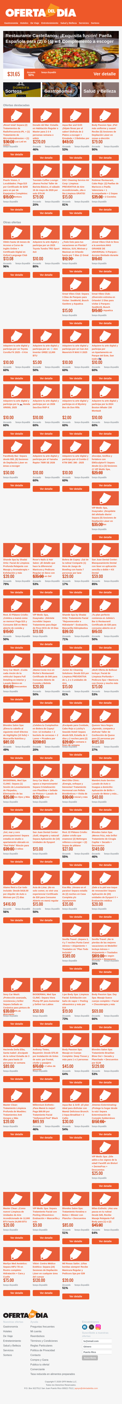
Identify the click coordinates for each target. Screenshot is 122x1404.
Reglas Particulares (41, 1345)
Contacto (35, 1355)
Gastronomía (11, 23)
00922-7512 (67, 1388)
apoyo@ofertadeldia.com (86, 1388)
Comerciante (37, 1369)
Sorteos (95, 23)
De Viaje (34, 23)
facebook (84, 1327)
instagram (98, 1327)
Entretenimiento (49, 23)
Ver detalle (105, 73)
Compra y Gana (39, 1359)
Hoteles (24, 23)
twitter (91, 1327)
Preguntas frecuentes (42, 1326)
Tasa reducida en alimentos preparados (52, 1374)
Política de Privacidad (42, 1350)
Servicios (84, 23)
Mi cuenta (35, 1331)
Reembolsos (37, 1336)
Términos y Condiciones (44, 1341)
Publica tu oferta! (39, 1364)
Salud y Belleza (69, 23)
